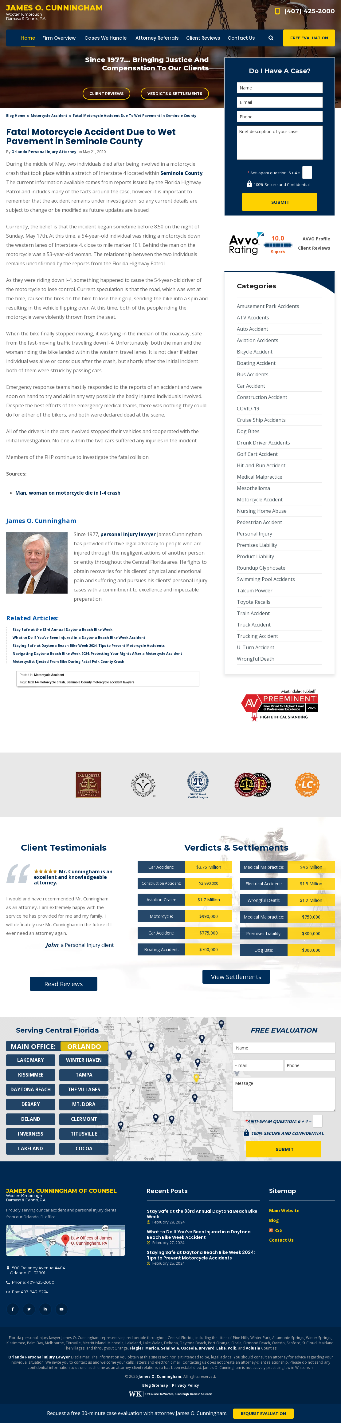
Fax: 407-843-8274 (27, 1293)
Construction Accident (262, 397)
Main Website (284, 1210)
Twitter (29, 1310)
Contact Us (281, 1240)
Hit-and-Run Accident (261, 465)
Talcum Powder (254, 590)
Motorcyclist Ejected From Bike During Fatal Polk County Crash (68, 661)
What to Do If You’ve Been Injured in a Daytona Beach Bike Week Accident (79, 637)
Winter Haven (83, 1060)
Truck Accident (254, 625)
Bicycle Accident (254, 352)
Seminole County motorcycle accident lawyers (101, 682)
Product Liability (255, 556)
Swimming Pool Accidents (266, 579)
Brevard (206, 1349)
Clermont (84, 1119)
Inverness (31, 1134)
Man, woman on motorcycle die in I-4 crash (67, 492)
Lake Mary (30, 1060)
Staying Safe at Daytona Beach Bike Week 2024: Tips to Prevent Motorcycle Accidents (89, 645)
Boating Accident (256, 363)
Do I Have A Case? (280, 71)
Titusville (84, 1134)
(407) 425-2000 (309, 11)
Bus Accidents (252, 374)
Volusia (253, 1349)
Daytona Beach (31, 1089)
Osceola (189, 1349)
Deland (30, 1119)
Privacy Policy (185, 1386)
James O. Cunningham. (160, 1377)
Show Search (271, 38)
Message (284, 1094)
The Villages (83, 1089)
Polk (232, 1349)
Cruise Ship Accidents (261, 420)
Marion (152, 1349)
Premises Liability (257, 545)
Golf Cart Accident (257, 454)
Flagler (136, 1349)
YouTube (61, 1310)
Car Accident (251, 386)
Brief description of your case (280, 142)
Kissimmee (31, 1075)
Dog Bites (248, 431)
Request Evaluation (263, 1413)
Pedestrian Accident (259, 522)
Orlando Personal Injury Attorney (43, 151)
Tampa (84, 1075)
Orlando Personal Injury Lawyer (39, 1358)
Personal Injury (254, 534)
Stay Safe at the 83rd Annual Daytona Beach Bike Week (62, 629)
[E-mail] (280, 102)
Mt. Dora (84, 1104)
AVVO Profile (316, 239)
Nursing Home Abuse (262, 511)
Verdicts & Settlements (174, 93)
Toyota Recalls (253, 602)
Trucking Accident (257, 636)
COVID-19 (248, 408)
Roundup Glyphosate (261, 568)
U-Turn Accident (255, 647)
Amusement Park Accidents (268, 306)
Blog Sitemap (155, 1386)
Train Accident (253, 613)
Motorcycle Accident (49, 115)
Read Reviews (63, 984)
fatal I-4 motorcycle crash (46, 682)
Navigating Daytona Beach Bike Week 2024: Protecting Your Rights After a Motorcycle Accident (97, 653)
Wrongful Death (255, 659)
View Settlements (236, 977)
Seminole (170, 1349)
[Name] (280, 87)
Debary (31, 1104)
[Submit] (279, 202)
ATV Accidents (253, 317)
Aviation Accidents (257, 340)
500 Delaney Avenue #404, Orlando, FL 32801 (65, 1241)
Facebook (12, 1310)
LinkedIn (45, 1310)
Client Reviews (106, 93)
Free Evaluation (309, 38)
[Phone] (280, 116)
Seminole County (181, 173)
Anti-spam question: (267, 173)
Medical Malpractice (259, 477)
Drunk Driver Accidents (263, 443)
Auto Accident (252, 329)
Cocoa (84, 1148)
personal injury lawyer (128, 534)
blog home (15, 115)
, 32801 (36, 1271)
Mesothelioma (253, 488)
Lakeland (30, 1148)
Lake (221, 1349)
